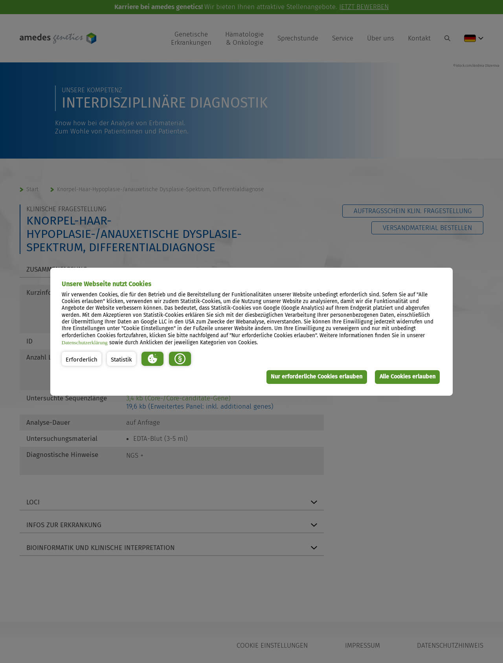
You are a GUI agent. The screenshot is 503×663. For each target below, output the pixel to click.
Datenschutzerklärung (85, 342)
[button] (81, 359)
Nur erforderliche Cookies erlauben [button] (316, 376)
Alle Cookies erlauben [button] (407, 376)
